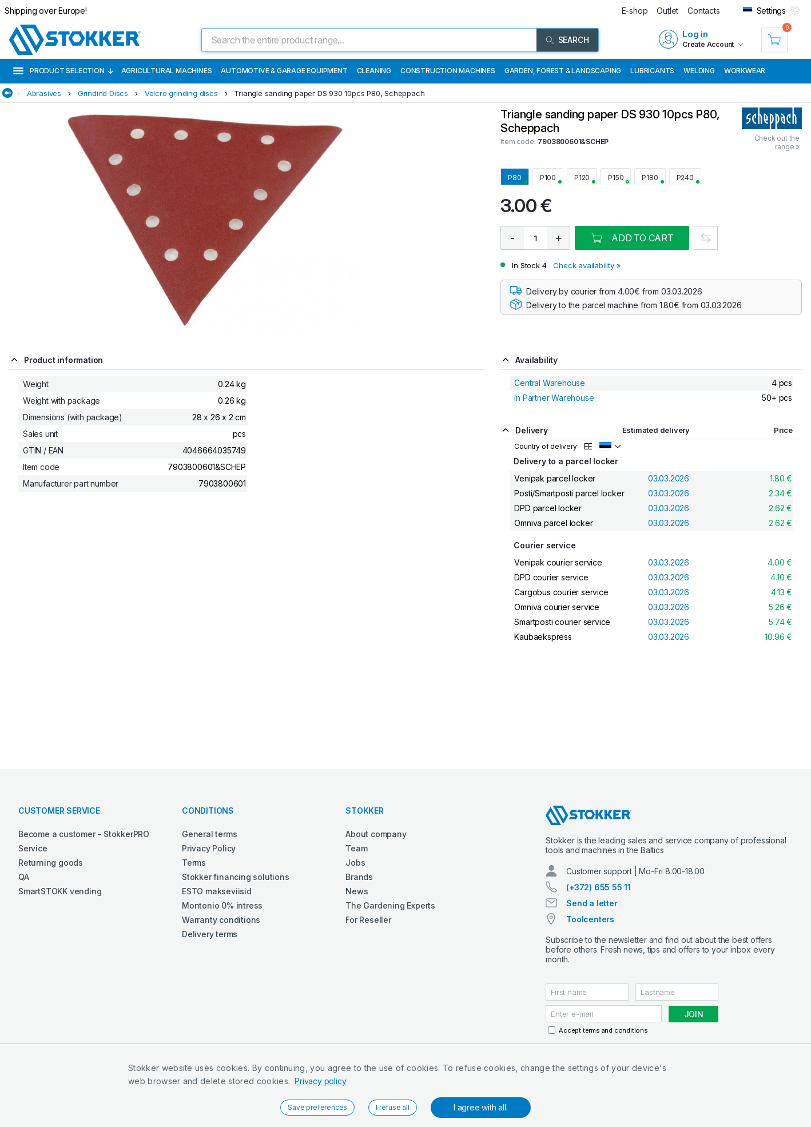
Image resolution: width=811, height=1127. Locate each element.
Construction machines (447, 70)
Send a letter (591, 903)
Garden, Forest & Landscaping (562, 70)
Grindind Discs (103, 93)
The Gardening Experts (390, 905)
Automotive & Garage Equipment (284, 70)
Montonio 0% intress (222, 905)
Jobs (355, 862)
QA (23, 877)
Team (356, 848)
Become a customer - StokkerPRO (83, 834)
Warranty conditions (221, 920)
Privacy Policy (209, 848)
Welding (699, 70)
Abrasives (44, 93)
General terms (209, 834)
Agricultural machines (166, 70)
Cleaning (374, 70)
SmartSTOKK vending (59, 891)
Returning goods (50, 862)
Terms (194, 862)
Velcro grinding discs (181, 93)
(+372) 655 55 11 (598, 887)
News (356, 891)
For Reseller (368, 920)
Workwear (744, 70)
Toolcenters (590, 919)
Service (32, 848)
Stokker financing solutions (235, 877)
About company (375, 834)
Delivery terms (209, 934)
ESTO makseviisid (217, 891)
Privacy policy (320, 1081)
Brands (359, 877)
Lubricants (652, 70)
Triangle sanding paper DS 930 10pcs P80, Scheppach (329, 93)
